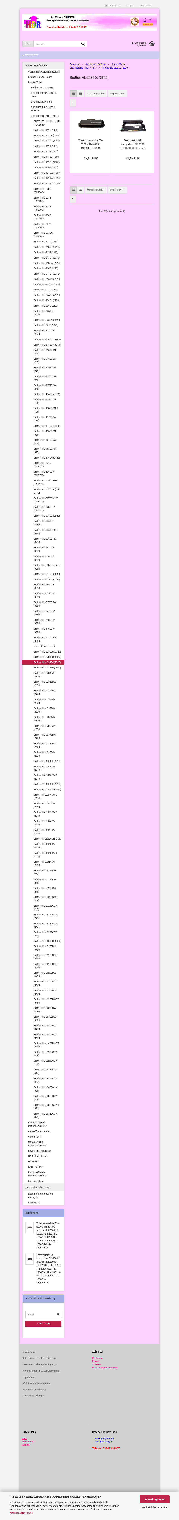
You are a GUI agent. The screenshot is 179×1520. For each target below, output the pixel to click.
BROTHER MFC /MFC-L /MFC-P (43, 109)
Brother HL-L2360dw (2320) (44, 710)
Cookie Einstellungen (33, 1395)
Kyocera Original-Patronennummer (37, 1174)
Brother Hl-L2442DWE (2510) (45, 814)
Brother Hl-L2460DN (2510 (47, 838)
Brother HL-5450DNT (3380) (45, 595)
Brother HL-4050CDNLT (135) (46, 410)
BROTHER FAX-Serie (41, 101)
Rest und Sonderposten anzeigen (40, 1195)
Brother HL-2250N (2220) (47, 320)
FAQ (24, 1438)
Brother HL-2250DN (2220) (44, 313)
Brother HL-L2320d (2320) (47, 662)
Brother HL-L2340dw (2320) (44, 675)
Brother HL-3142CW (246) (47, 344)
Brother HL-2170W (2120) (47, 284)
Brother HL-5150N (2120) (47, 457)
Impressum (28, 1377)
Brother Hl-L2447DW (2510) (44, 832)
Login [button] (129, 5)
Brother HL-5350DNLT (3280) (45, 540)
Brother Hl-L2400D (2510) (47, 761)
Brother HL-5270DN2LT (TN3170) (46, 500)
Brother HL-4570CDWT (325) (46, 442)
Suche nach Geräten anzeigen (44, 71)
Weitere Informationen (155, 1507)
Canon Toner (34, 1136)
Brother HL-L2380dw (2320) (44, 754)
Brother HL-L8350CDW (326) (46, 1098)
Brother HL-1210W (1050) (47, 172)
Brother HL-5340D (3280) (47, 515)
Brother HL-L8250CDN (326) (45, 1071)
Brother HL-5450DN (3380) (44, 586)
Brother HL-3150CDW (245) (45, 360)
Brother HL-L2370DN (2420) (45, 736)
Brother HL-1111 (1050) (46, 146)
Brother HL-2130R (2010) (47, 247)
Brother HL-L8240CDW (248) (46, 1062)
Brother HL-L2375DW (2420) (45, 745)
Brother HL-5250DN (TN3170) (44, 473)
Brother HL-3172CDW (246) (45, 387)
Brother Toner (35, 82)
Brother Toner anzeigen (43, 87)
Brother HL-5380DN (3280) (44, 558)
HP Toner (33, 1161)
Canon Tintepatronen (39, 1131)
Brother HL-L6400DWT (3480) (46, 1036)
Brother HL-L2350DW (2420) (45, 683)
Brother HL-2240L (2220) (47, 300)
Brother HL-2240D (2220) (47, 295)
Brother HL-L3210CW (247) (45, 872)
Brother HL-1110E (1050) (47, 135)
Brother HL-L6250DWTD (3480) (46, 1001)
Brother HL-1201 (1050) (46, 167)
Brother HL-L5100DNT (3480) (45, 957)
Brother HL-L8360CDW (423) (46, 1115)
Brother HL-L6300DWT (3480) (46, 1018)
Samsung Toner (36, 1181)
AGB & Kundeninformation (36, 1383)
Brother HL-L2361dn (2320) (44, 719)
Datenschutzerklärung (21, 1512)
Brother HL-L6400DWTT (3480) (46, 1045)
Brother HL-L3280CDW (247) (46, 934)
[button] (112, 5)
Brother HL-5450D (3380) (47, 579)
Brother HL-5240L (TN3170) (43, 464)
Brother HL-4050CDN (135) (45, 401)
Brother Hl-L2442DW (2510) (44, 805)
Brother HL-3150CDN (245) (45, 352)
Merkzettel (145, 5)
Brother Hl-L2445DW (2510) (44, 823)
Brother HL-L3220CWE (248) (45, 899)
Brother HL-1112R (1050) (47, 162)
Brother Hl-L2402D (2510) (47, 784)
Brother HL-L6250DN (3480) (45, 992)
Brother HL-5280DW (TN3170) (44, 509)
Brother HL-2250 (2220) (46, 305)
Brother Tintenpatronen (40, 77)
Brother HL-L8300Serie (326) (46, 1089)
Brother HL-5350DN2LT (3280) (46, 532)
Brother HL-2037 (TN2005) (42, 208)
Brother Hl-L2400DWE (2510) (45, 777)
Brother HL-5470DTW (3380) (45, 604)
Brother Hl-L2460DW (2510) (44, 846)
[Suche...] (27, 44)
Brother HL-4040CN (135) (47, 394)
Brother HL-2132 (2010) (46, 252)
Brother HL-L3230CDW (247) (46, 907)
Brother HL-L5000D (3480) (47, 941)
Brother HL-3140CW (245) (47, 339)
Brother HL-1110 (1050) (46, 130)
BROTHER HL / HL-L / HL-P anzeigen (47, 123)
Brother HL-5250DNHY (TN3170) (45, 482)
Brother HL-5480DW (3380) (44, 622)
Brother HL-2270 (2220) (46, 325)
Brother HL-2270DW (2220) (44, 332)
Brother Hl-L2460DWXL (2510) (46, 855)
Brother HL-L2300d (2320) (47, 651)
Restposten (34, 1202)
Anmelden (43, 1323)
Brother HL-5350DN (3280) (44, 523)
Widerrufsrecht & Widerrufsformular (41, 1370)
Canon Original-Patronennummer (37, 1144)
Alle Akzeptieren (155, 1499)
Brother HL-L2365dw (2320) (44, 727)
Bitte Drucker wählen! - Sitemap (39, 1358)
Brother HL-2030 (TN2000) (42, 190)
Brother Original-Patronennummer (37, 1124)
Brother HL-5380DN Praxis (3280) (47, 567)
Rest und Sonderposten (37, 1187)
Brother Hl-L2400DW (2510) (44, 768)
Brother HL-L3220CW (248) (45, 890)
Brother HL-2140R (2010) (47, 273)
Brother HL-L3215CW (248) (45, 881)
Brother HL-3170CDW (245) (45, 378)
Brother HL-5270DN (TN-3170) (46, 491)
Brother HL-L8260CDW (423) (46, 1080)
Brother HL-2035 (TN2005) (42, 199)
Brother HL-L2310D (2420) (47, 657)
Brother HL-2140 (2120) (46, 268)
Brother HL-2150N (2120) (47, 279)
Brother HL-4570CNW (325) (45, 450)
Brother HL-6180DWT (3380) (45, 639)
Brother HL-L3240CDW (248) (46, 916)
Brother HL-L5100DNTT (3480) (46, 966)
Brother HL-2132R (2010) (47, 257)
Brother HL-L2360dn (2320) (44, 701)
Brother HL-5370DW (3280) (44, 549)
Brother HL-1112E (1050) (47, 156)
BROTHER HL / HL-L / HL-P (45, 116)
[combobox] (96, 93)
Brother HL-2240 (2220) (46, 289)
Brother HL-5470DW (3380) (44, 613)
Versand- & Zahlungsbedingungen (40, 1364)
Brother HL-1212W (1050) (47, 183)
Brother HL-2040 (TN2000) (42, 217)
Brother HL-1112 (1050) (46, 151)
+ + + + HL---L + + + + (44, 646)
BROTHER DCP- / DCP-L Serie (43, 95)
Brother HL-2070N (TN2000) (43, 234)
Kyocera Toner (35, 1166)
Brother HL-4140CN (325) (47, 425)
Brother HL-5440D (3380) (47, 574)
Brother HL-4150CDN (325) (45, 433)
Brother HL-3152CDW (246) (45, 369)
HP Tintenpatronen (38, 1156)
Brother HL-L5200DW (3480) (45, 974)
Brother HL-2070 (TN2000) (42, 226)
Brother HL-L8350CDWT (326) (46, 1107)
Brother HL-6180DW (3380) (44, 630)
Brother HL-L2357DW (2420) (45, 692)
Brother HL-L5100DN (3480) (45, 948)
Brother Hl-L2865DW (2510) (44, 863)
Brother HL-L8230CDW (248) (46, 1054)
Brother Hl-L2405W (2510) (47, 789)
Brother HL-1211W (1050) (47, 178)
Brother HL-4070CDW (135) (45, 419)
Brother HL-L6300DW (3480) (45, 1010)
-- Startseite (30, 55)
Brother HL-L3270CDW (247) (46, 925)
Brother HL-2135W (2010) (47, 263)
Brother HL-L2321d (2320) (47, 667)
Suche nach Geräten (36, 65)
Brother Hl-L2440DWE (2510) (45, 796)
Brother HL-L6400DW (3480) (45, 1027)
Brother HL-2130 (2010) (46, 241)
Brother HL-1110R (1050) (47, 140)
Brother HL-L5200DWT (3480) (46, 983)
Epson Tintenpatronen (39, 1150)
